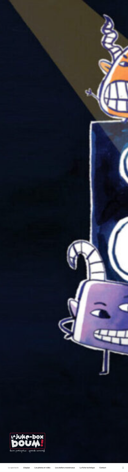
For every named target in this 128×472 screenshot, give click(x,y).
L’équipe (26, 468)
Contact (102, 468)
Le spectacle (13, 468)
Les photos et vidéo (42, 468)
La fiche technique (87, 468)
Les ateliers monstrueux (65, 468)
